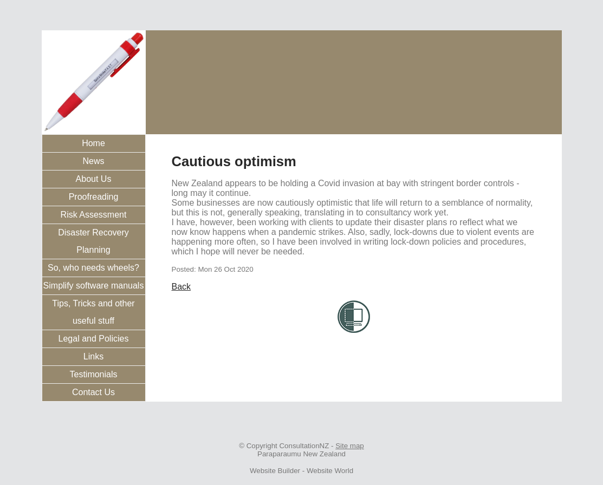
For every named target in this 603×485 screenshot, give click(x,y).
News (93, 161)
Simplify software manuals (93, 285)
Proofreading (94, 196)
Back (181, 286)
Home (93, 143)
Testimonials (93, 374)
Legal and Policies (94, 338)
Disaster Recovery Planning (93, 241)
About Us (94, 178)
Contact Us (93, 392)
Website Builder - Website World (301, 471)
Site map (349, 446)
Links (93, 356)
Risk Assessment (94, 214)
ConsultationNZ (304, 446)
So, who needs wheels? (93, 267)
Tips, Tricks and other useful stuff (93, 312)
